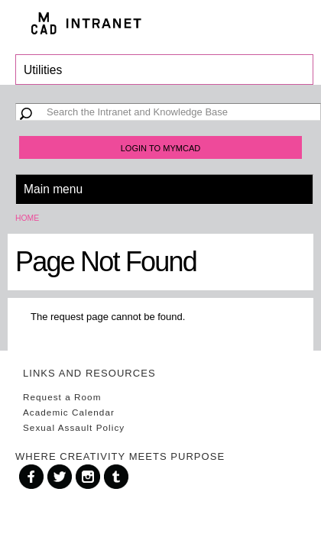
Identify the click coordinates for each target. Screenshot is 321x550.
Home (27, 218)
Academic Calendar (69, 412)
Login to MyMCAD (161, 148)
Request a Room (62, 397)
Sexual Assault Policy (74, 427)
